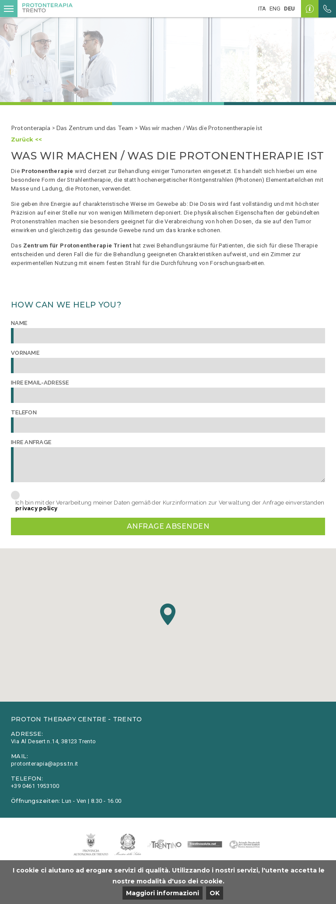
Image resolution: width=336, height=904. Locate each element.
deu (289, 8)
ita (262, 8)
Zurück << (26, 139)
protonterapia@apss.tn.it (44, 763)
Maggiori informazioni (162, 893)
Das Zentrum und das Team (94, 127)
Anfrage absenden (168, 526)
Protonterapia (30, 127)
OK (215, 893)
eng (275, 8)
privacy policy (36, 508)
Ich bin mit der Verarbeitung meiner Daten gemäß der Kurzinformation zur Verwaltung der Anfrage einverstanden (169, 505)
